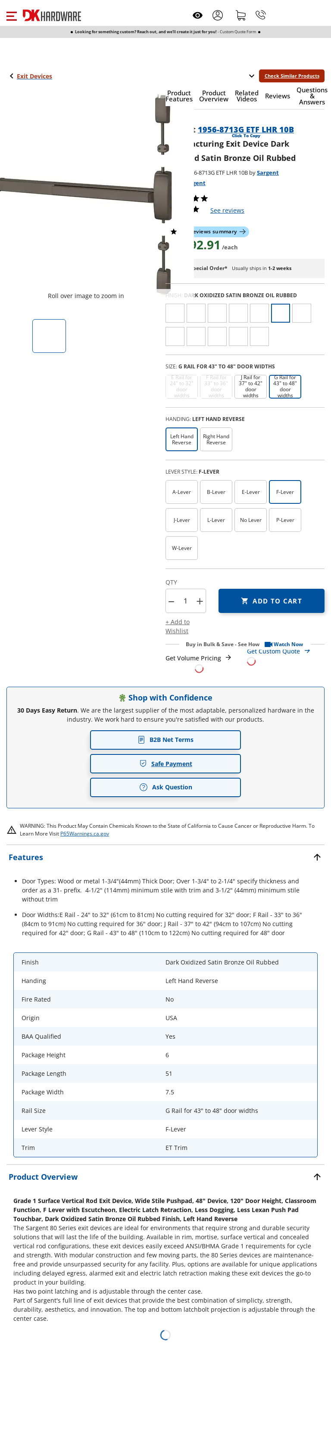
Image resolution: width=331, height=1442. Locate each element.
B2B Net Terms (165, 739)
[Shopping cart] (241, 15)
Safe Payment (165, 764)
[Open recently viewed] (197, 15)
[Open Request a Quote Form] (199, 663)
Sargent (268, 172)
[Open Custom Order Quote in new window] (286, 655)
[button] (11, 15)
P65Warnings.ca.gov (84, 833)
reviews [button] (227, 210)
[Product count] (185, 601)
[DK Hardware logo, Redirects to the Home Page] (52, 15)
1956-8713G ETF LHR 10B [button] (246, 129)
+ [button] (199, 601)
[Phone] (261, 15)
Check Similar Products (292, 75)
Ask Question (165, 787)
